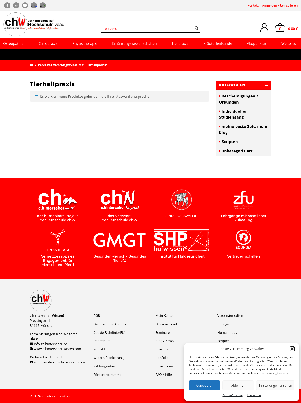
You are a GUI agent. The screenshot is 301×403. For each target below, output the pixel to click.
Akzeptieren (204, 385)
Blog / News (165, 341)
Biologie (223, 324)
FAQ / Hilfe (164, 374)
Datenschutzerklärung (110, 324)
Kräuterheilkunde (217, 43)
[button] (292, 349)
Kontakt (253, 5)
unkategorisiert (237, 151)
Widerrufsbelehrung (109, 357)
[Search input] (147, 28)
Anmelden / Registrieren (280, 5)
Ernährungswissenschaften (134, 43)
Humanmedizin (229, 332)
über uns (162, 349)
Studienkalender (168, 324)
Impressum (254, 395)
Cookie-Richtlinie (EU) (109, 332)
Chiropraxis (47, 43)
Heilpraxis (180, 43)
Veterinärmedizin (230, 315)
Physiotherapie (84, 43)
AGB (97, 315)
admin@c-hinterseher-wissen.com (59, 362)
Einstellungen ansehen (275, 385)
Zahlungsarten (104, 366)
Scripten (230, 141)
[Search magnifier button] (197, 28)
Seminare (163, 332)
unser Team (164, 366)
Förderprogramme (107, 374)
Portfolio (162, 357)
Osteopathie (13, 43)
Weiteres (288, 43)
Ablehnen (238, 385)
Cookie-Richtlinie (233, 395)
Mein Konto (164, 315)
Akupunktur (256, 43)
